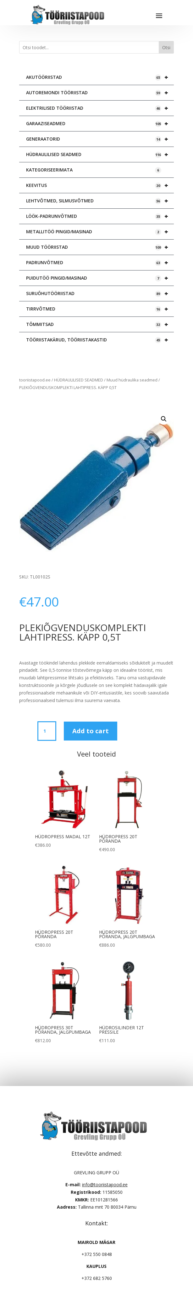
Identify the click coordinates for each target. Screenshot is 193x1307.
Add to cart (90, 731)
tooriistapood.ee (35, 380)
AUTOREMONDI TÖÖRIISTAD (100, 92)
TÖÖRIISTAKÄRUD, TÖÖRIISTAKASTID (100, 339)
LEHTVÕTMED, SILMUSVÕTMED (100, 200)
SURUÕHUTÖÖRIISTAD (100, 293)
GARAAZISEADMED (100, 123)
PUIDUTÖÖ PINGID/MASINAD (100, 278)
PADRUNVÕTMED (100, 262)
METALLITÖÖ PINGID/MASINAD (100, 231)
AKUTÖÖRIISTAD (100, 77)
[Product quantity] (46, 731)
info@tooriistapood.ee (105, 1185)
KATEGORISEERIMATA (93, 170)
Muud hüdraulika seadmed (132, 380)
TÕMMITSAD (100, 324)
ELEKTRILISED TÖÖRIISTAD (100, 108)
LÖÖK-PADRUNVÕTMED (100, 216)
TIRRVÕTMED (100, 309)
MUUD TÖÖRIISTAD (100, 247)
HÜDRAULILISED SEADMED (100, 154)
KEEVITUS (100, 185)
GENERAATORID (100, 139)
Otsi (166, 47)
